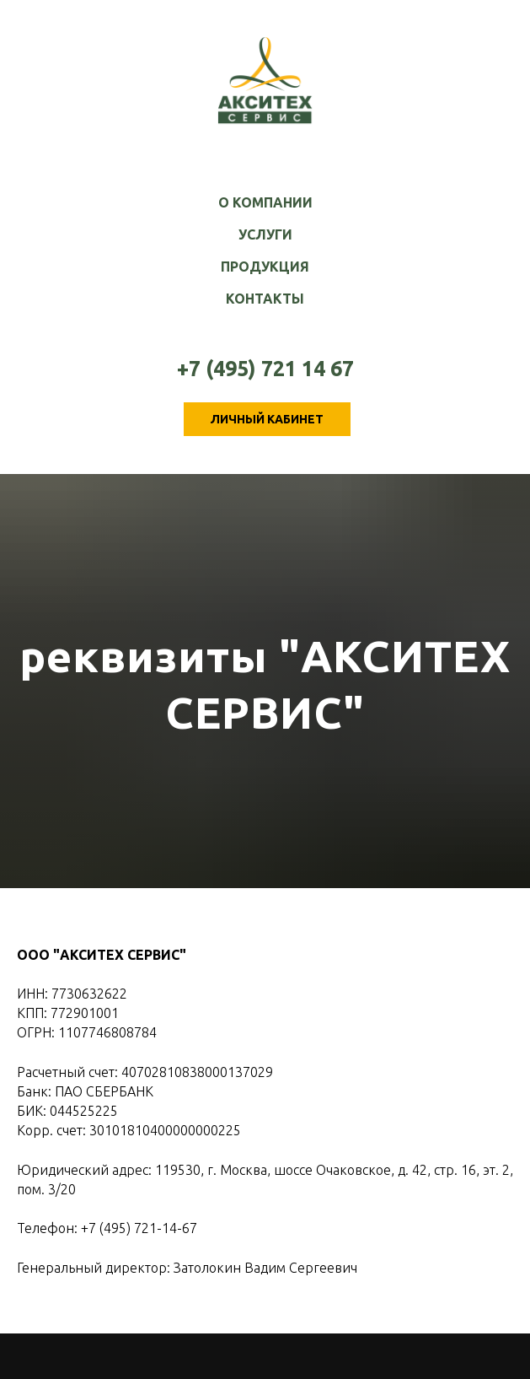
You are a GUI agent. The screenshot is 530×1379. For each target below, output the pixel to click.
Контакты (265, 298)
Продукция (265, 266)
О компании (265, 202)
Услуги (265, 234)
